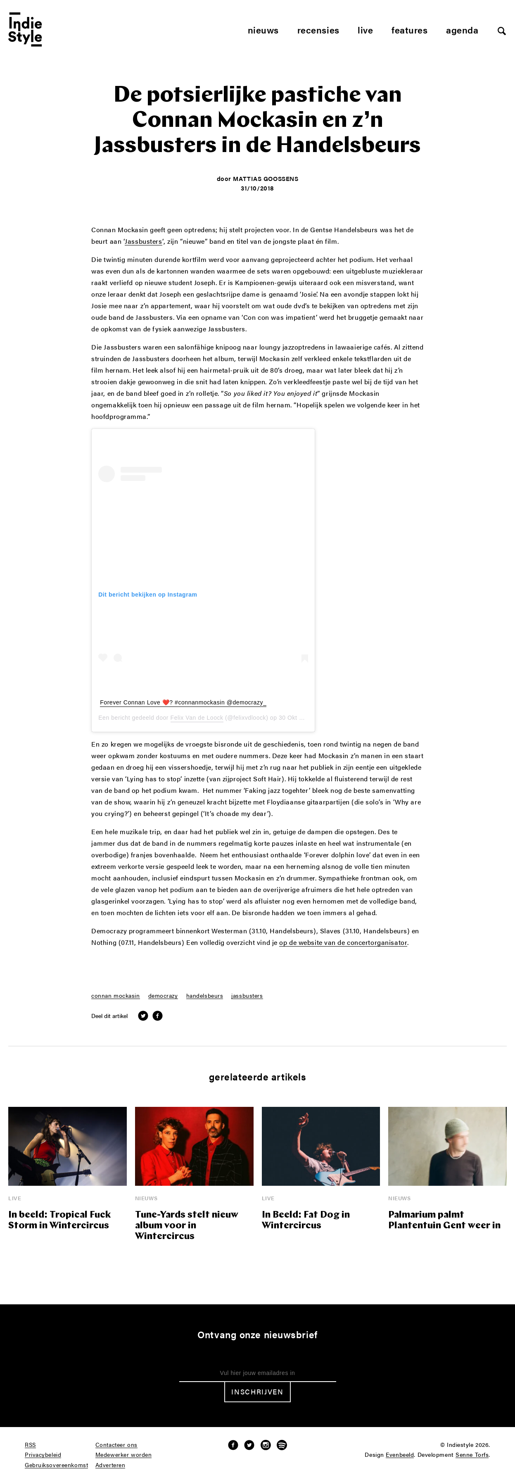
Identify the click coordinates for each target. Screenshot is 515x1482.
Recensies (318, 29)
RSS (30, 1445)
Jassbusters (143, 241)
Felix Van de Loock (197, 717)
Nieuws (263, 29)
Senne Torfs (472, 1454)
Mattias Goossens (265, 178)
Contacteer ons (116, 1445)
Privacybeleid (43, 1454)
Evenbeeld (400, 1454)
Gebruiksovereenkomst (56, 1465)
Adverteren (110, 1465)
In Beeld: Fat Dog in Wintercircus (306, 1221)
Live (365, 29)
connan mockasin (115, 995)
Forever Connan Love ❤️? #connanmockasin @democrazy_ (183, 702)
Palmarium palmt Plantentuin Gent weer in (444, 1221)
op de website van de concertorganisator (343, 943)
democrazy (163, 995)
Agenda (462, 29)
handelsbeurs (204, 995)
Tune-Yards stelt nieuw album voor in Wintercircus (186, 1226)
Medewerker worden (123, 1454)
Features (409, 29)
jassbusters (247, 995)
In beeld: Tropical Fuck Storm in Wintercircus (59, 1221)
